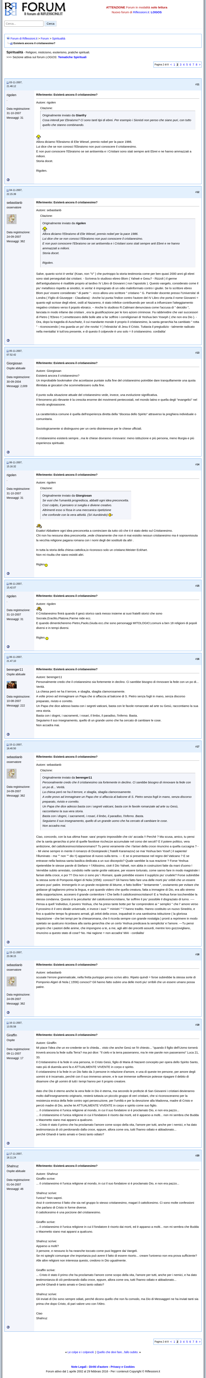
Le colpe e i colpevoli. (81, 1352)
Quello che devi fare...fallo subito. (117, 1352)
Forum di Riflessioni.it (23, 38)
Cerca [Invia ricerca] (50, 23)
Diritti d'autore (98, 1366)
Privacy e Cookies (123, 1366)
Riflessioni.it (141, 12)
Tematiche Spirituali (72, 57)
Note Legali (78, 1366)
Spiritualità (58, 38)
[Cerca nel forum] (23, 24)
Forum (45, 38)
